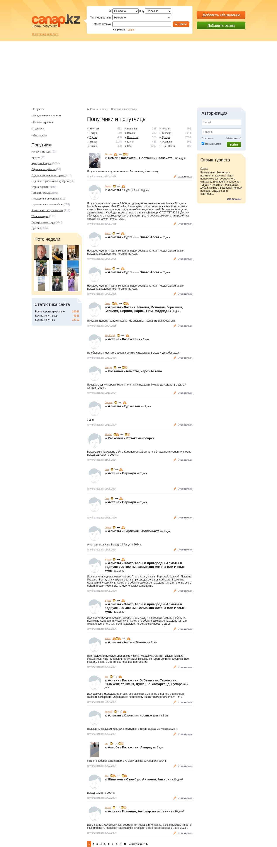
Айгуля (108, 154)
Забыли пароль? (233, 138)
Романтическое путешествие (47, 210)
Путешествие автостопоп (45, 198)
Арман (108, 186)
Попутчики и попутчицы (47, 115)
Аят (107, 775)
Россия (166, 128)
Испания (132, 128)
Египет (93, 141)
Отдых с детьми (40, 186)
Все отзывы (234, 199)
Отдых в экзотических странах (49, 175)
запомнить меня (213, 144)
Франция (167, 141)
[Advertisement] (138, 71)
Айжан (108, 434)
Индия (93, 146)
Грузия (93, 137)
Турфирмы (39, 128)
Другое (35, 228)
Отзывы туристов (43, 122)
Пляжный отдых (41, 192)
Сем (107, 469)
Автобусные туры (41, 151)
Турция (130, 29)
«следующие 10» (138, 843)
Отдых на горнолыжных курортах (50, 181)
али (106, 743)
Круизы (36, 157)
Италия (131, 132)
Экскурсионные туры (43, 222)
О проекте (39, 109)
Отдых (204, 168)
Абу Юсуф (110, 335)
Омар (107, 303)
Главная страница (99, 109)
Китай (130, 141)
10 (125, 843)
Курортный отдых (41, 163)
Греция (93, 132)
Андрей (108, 711)
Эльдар (108, 367)
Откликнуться (185, 176)
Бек (106, 676)
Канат (107, 233)
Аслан (108, 807)
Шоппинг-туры (40, 216)
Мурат (108, 559)
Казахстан (132, 137)
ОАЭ (130, 146)
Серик (108, 527)
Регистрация (207, 138)
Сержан (108, 402)
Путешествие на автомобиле (47, 204)
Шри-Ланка (168, 146)
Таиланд (166, 132)
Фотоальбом (40, 135)
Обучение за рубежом (44, 169)
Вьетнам (94, 128)
